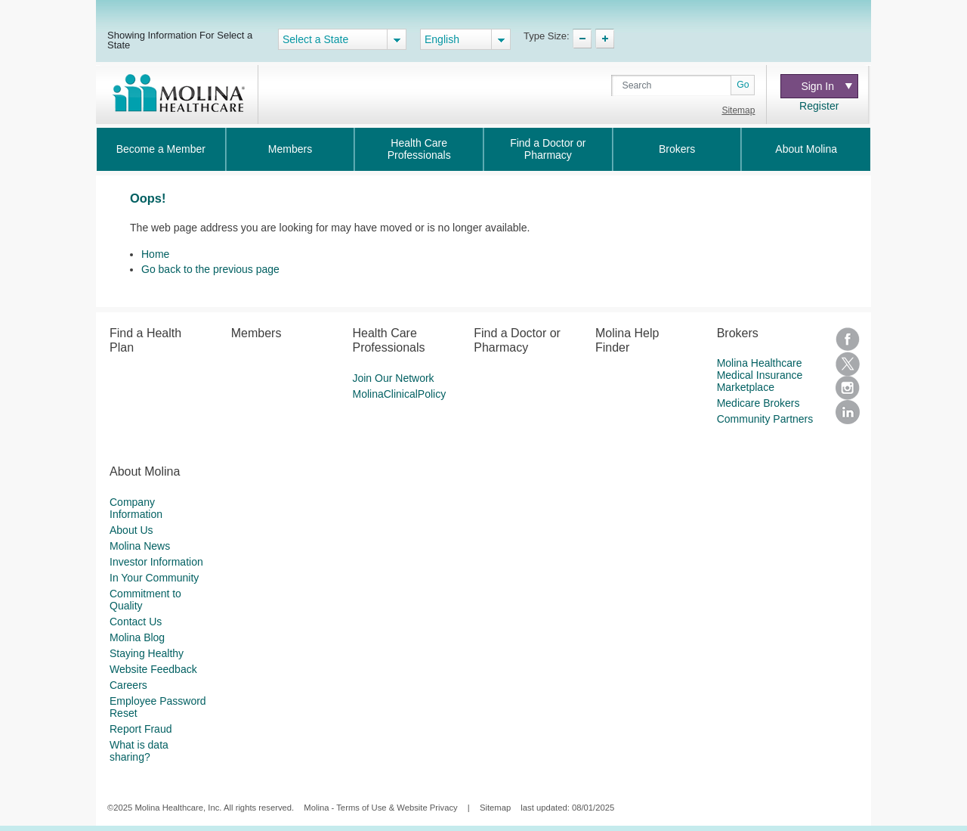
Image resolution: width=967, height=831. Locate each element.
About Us (131, 530)
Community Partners (765, 419)
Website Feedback (153, 669)
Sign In (826, 86)
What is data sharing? (139, 751)
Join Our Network (393, 378)
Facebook (848, 339)
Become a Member (160, 149)
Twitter (848, 364)
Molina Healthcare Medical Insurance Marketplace (760, 375)
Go (743, 84)
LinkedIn (848, 412)
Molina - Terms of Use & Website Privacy (380, 807)
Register (819, 106)
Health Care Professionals (419, 149)
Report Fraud (140, 729)
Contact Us (136, 621)
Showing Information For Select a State (179, 39)
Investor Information (156, 562)
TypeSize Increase (604, 38)
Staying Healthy (147, 653)
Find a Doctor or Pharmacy (547, 149)
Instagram (848, 388)
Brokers (677, 149)
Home (155, 254)
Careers (128, 685)
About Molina (806, 149)
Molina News (140, 546)
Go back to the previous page (210, 269)
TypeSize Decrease (582, 38)
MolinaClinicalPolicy (399, 394)
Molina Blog (137, 637)
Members (290, 149)
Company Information (136, 508)
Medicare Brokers (758, 403)
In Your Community (154, 578)
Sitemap (738, 110)
